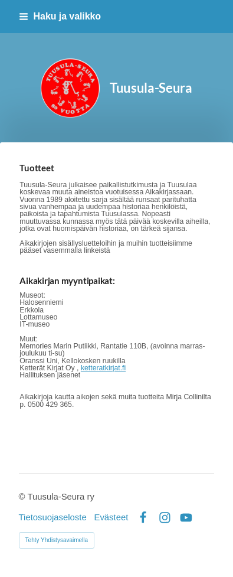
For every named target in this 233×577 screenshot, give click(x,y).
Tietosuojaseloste (53, 517)
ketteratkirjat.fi (103, 368)
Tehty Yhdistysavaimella (56, 540)
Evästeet (111, 517)
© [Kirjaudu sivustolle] (23, 496)
